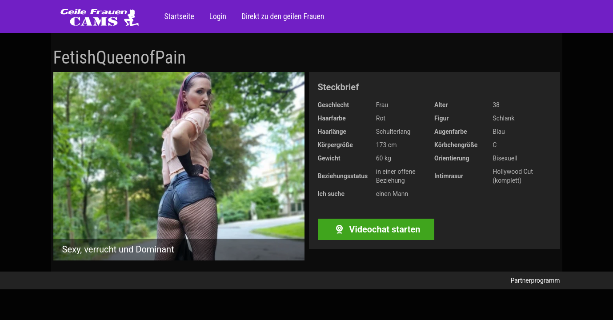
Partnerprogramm (535, 280)
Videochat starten (376, 229)
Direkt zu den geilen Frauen (282, 16)
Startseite (179, 16)
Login (217, 16)
